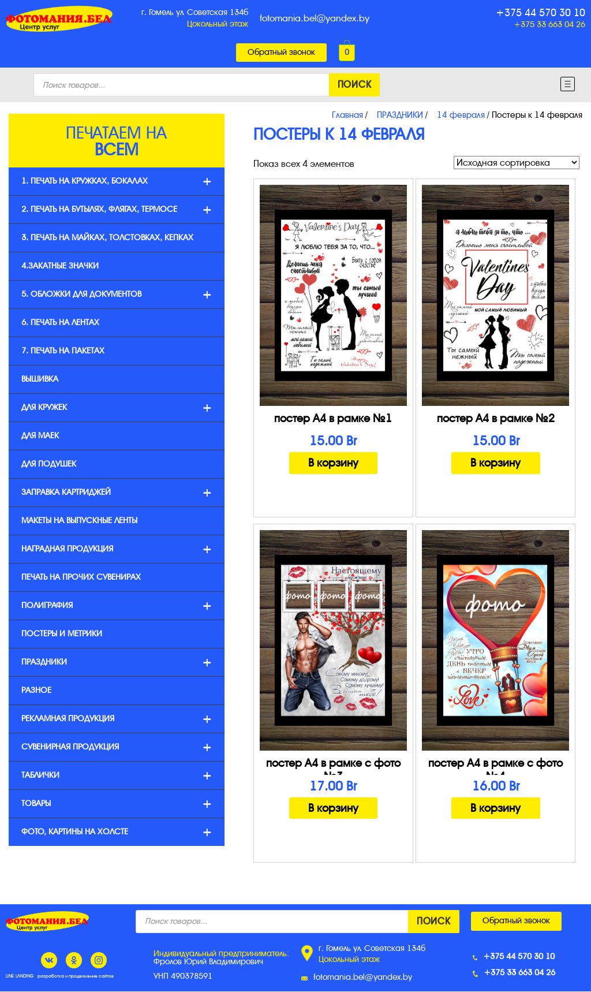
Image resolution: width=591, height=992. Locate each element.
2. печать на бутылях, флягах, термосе (116, 210)
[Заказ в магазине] (516, 162)
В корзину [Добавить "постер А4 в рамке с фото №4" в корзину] (495, 808)
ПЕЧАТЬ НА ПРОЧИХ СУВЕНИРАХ (81, 577)
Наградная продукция (116, 549)
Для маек (40, 436)
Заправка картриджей (116, 492)
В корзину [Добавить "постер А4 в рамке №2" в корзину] (495, 462)
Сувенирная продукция (116, 747)
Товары (116, 804)
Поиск (355, 84)
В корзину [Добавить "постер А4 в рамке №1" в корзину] (333, 462)
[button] (281, 52)
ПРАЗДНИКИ (400, 115)
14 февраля (461, 115)
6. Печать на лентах (60, 322)
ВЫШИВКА (39, 379)
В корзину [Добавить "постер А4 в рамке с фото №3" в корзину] (333, 808)
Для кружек (116, 408)
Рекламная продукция (116, 719)
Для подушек (48, 464)
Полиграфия (116, 606)
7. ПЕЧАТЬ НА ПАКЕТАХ (62, 351)
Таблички (116, 775)
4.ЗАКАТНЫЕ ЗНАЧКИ (60, 266)
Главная (347, 115)
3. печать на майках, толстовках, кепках (107, 238)
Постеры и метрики (61, 634)
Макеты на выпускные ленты (79, 520)
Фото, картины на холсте (116, 832)
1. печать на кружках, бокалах (116, 181)
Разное (36, 690)
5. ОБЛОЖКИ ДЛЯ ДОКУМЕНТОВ (116, 294)
